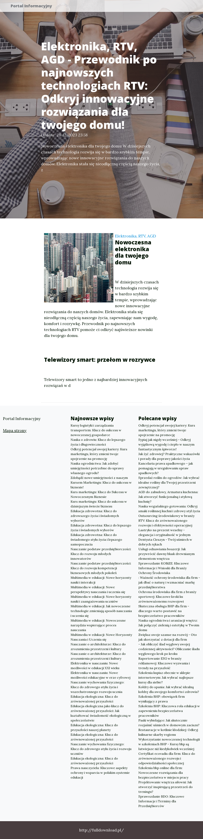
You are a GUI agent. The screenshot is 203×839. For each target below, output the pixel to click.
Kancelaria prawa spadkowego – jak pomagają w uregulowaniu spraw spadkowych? (165, 468)
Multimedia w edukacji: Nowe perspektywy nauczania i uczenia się (98, 589)
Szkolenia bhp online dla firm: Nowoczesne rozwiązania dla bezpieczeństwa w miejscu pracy (163, 772)
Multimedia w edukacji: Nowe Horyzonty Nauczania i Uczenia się (101, 637)
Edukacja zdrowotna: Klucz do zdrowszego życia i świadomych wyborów (95, 515)
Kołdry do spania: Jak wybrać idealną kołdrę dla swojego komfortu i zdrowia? (168, 689)
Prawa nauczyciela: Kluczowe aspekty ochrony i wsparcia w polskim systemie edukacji (100, 772)
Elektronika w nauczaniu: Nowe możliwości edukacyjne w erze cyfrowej (100, 675)
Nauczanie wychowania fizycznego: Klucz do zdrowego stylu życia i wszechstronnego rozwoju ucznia (97, 687)
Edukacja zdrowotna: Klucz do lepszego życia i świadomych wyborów (101, 527)
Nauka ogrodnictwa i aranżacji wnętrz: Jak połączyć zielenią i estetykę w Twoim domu (168, 625)
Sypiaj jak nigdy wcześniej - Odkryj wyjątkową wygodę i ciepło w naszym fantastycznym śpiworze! (166, 444)
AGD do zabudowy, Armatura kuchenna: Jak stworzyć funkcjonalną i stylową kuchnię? (168, 496)
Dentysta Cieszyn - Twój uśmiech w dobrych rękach (165, 542)
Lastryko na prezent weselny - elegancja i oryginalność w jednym (164, 532)
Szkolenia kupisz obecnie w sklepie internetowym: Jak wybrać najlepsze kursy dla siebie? (165, 677)
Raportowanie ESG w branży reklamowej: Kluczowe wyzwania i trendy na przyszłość (164, 663)
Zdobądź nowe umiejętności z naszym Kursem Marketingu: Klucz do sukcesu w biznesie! (101, 482)
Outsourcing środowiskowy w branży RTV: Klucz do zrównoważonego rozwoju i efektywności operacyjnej (166, 520)
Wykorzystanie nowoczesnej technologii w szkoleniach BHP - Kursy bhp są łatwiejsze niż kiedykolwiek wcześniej (169, 744)
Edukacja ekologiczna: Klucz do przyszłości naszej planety (94, 727)
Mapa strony (15, 430)
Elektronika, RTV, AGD (135, 235)
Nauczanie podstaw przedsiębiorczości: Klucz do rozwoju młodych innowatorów (101, 554)
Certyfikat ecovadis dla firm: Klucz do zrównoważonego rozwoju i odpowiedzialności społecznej (166, 758)
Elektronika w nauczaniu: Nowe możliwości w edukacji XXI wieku (95, 665)
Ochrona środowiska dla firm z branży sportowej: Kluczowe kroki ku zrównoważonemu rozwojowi (167, 596)
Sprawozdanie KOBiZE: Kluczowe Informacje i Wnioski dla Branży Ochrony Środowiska (163, 568)
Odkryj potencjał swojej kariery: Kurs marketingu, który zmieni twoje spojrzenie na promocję (99, 454)
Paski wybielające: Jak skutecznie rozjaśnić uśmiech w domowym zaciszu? (168, 722)
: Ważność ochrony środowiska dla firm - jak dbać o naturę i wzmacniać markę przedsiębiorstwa (169, 582)
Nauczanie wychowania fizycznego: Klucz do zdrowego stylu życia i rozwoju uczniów (101, 749)
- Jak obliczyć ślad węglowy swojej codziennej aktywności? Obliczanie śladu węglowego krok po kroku (169, 649)
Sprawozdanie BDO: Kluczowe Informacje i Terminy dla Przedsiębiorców (161, 801)
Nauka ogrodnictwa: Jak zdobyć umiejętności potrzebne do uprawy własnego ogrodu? (97, 468)
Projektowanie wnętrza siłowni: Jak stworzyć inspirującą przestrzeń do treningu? (165, 787)
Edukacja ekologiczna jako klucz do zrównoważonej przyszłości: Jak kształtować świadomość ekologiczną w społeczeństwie (101, 713)
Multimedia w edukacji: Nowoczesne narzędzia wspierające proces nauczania (98, 625)
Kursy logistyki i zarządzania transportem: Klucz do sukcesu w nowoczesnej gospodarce (96, 430)
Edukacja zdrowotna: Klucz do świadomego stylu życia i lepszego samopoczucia (96, 539)
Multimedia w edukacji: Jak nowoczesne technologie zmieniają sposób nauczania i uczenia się (101, 611)
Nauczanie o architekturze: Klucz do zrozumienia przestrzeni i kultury (98, 646)
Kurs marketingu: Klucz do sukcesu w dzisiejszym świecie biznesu (99, 503)
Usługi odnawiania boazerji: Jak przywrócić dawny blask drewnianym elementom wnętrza (166, 554)
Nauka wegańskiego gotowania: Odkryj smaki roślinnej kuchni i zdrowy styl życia (169, 508)
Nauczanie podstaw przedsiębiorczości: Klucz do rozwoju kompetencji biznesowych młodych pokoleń (101, 568)
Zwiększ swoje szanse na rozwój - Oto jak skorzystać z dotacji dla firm (167, 637)
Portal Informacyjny (34, 6)
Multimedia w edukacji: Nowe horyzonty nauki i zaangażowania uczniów (101, 599)
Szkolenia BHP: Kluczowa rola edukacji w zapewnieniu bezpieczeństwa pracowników (169, 711)
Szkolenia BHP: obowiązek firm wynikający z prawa (161, 699)
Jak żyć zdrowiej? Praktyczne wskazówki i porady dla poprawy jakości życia (169, 456)
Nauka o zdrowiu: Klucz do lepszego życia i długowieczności (98, 442)
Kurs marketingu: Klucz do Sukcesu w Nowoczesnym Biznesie (99, 494)
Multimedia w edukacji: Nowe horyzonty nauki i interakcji (101, 580)
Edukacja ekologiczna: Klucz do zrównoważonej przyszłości (94, 699)
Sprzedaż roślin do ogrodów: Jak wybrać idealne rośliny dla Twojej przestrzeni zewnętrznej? (169, 482)
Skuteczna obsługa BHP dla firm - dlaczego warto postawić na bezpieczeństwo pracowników (163, 611)
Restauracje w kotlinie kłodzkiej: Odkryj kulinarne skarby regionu (168, 732)
